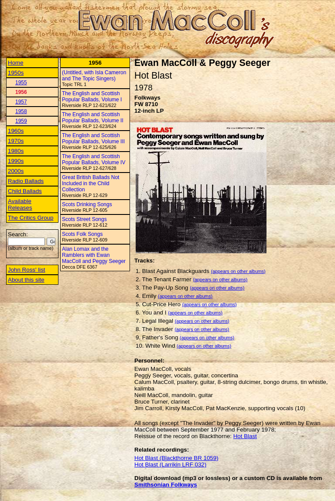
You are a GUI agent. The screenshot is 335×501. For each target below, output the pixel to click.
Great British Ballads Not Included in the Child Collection (90, 183)
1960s (16, 131)
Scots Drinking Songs (87, 204)
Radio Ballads (26, 181)
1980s (16, 151)
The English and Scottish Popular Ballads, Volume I (92, 96)
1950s (16, 72)
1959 (21, 121)
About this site (26, 279)
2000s (16, 171)
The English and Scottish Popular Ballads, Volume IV (93, 159)
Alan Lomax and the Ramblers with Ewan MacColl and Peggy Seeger (94, 255)
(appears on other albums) (238, 271)
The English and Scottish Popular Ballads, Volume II (92, 117)
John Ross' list (26, 269)
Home (16, 62)
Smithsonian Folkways (165, 484)
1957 (21, 102)
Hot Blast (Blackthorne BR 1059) (176, 458)
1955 (21, 82)
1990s (16, 161)
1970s (16, 141)
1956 (21, 92)
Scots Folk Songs (82, 234)
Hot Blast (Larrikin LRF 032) (170, 464)
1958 (21, 111)
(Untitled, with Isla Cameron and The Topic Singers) (94, 75)
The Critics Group (30, 217)
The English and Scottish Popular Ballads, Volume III (93, 138)
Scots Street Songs (84, 219)
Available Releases (20, 204)
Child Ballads (25, 191)
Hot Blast (245, 436)
